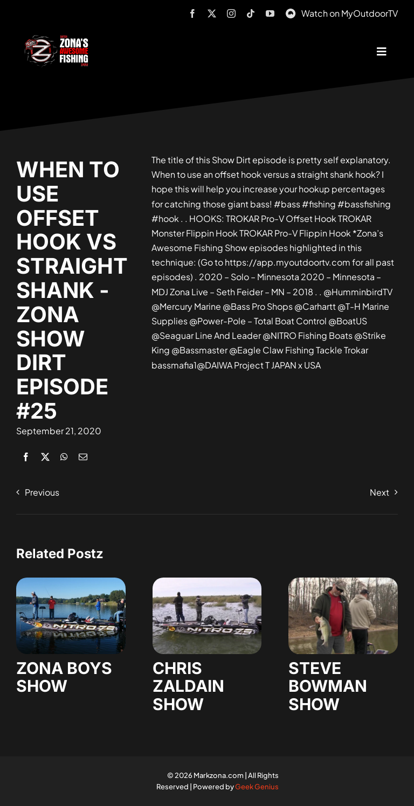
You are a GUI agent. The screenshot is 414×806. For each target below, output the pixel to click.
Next (379, 492)
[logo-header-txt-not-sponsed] (58, 39)
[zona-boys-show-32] (71, 581)
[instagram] (231, 13)
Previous (42, 492)
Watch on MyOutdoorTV (349, 13)
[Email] (83, 456)
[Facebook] (26, 456)
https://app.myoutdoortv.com (287, 262)
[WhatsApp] (64, 456)
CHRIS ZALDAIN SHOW (188, 686)
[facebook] (192, 13)
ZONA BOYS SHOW (64, 677)
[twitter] (212, 13)
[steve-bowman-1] (343, 581)
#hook (165, 218)
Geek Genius (257, 786)
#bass (287, 204)
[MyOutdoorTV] (290, 12)
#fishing (319, 204)
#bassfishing (364, 204)
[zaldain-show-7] (207, 581)
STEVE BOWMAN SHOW (327, 686)
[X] (45, 456)
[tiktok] (250, 13)
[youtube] (270, 13)
